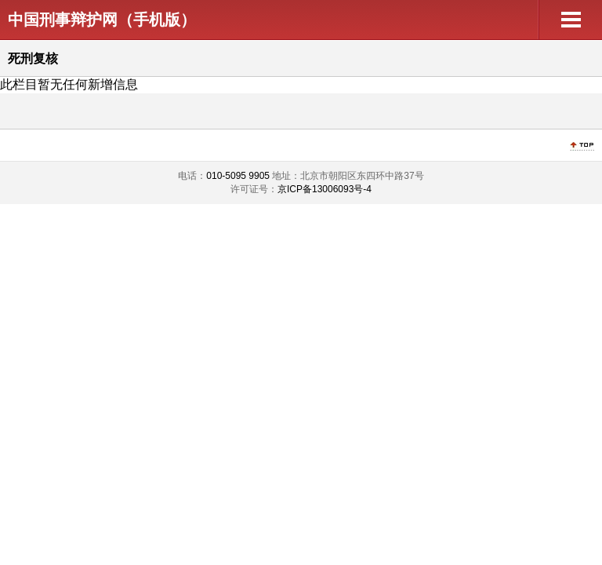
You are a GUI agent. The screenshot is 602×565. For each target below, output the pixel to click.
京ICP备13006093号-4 (324, 189)
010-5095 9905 (238, 175)
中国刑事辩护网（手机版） (102, 19)
